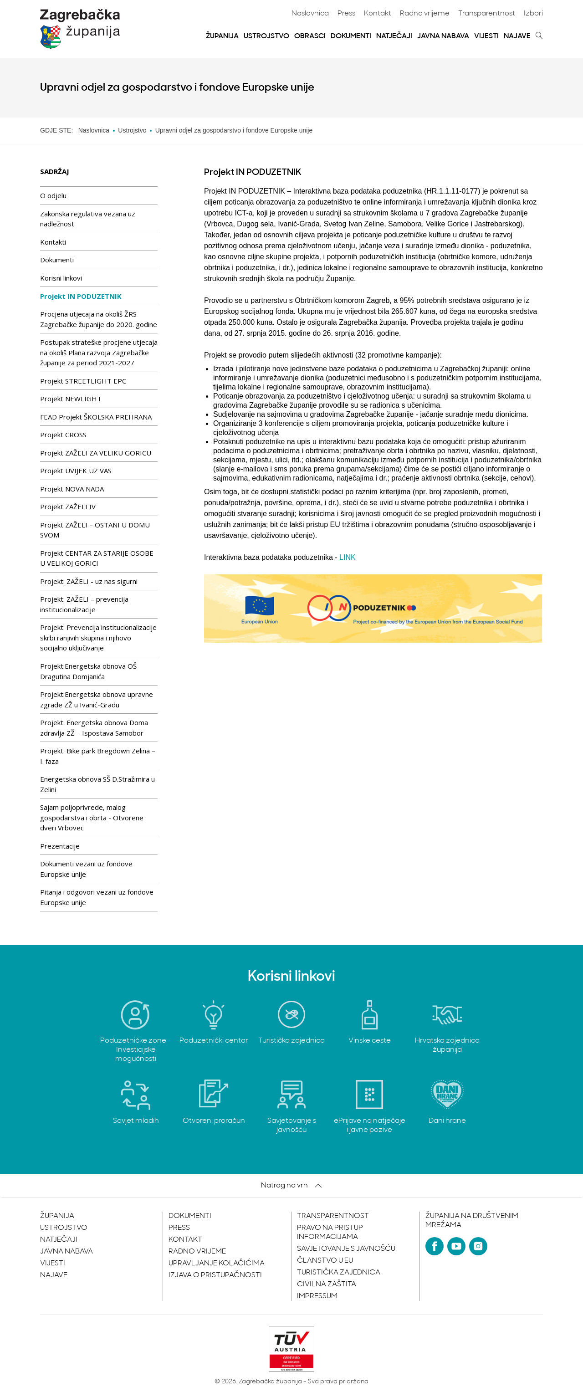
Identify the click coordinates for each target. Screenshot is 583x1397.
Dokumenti (351, 36)
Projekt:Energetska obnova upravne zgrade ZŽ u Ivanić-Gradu (96, 699)
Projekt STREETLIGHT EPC (83, 380)
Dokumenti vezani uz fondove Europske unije (86, 869)
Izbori (533, 13)
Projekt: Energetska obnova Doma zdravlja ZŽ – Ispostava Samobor (94, 727)
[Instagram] (478, 1246)
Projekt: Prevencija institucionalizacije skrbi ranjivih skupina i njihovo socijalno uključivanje (98, 637)
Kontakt (377, 13)
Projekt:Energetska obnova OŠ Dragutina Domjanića (88, 671)
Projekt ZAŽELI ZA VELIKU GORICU (95, 452)
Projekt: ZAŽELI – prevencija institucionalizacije (84, 604)
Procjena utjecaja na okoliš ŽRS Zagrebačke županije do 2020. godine (98, 319)
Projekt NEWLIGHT (71, 398)
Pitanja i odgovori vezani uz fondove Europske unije (96, 897)
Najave (517, 36)
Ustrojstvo (266, 36)
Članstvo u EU (325, 1260)
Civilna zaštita (326, 1284)
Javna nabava (443, 36)
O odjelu (53, 195)
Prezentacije (60, 845)
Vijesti (486, 36)
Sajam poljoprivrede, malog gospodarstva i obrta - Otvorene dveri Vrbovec (91, 817)
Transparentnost (486, 13)
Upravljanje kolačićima (217, 1263)
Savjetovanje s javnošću (346, 1249)
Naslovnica (310, 13)
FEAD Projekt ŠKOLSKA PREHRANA (96, 416)
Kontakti (53, 241)
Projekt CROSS (63, 434)
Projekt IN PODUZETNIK (81, 296)
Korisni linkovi (61, 277)
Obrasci (310, 36)
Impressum (317, 1296)
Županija (222, 36)
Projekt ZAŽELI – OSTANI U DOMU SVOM (95, 530)
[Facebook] (434, 1246)
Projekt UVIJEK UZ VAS (76, 470)
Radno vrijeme (425, 13)
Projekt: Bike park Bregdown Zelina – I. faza (97, 756)
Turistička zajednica (338, 1272)
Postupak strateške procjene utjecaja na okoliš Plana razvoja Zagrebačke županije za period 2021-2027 (99, 352)
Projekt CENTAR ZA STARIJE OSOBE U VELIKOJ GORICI (96, 558)
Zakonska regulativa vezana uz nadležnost (87, 219)
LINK (347, 557)
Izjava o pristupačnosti (215, 1275)
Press (346, 13)
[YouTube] (456, 1246)
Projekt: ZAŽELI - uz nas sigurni (89, 581)
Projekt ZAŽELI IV (68, 506)
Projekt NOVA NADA (72, 488)
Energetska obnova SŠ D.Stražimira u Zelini (97, 784)
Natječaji (394, 36)
